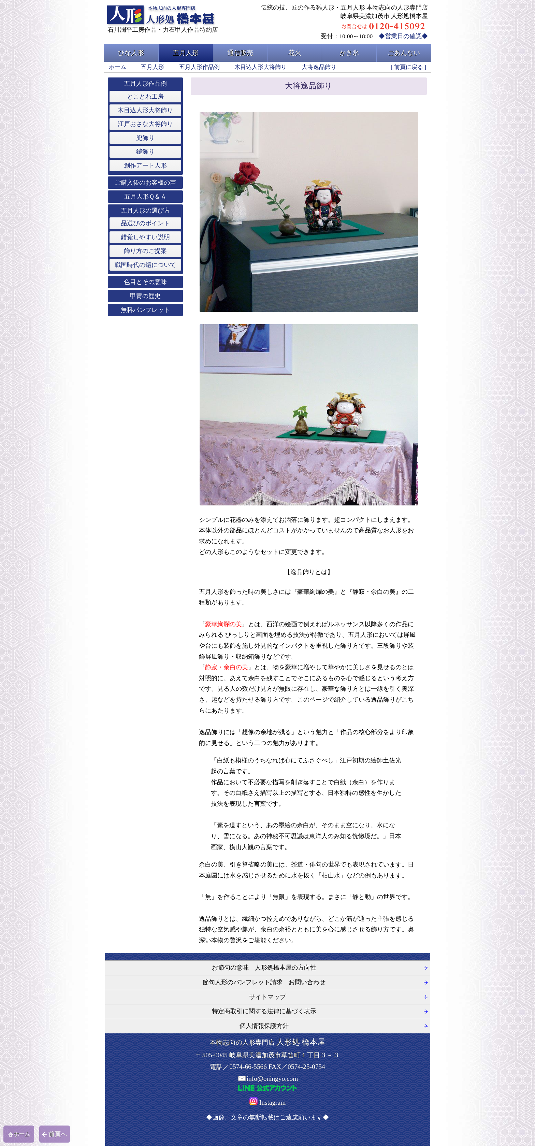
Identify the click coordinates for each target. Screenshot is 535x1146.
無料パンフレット (145, 309)
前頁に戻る (408, 66)
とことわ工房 (145, 96)
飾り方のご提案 (145, 250)
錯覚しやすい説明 (145, 237)
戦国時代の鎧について (145, 264)
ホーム (117, 66)
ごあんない (404, 52)
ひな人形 (131, 52)
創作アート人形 (145, 165)
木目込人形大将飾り (260, 66)
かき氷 (349, 52)
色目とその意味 (145, 281)
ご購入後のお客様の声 (145, 182)
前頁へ (54, 1134)
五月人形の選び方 (145, 210)
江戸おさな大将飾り (145, 123)
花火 (294, 52)
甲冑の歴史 (145, 295)
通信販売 (240, 52)
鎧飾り (145, 151)
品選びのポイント (145, 223)
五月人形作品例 (199, 66)
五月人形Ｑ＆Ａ (145, 196)
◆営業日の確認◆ (403, 36)
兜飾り (145, 137)
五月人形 (186, 52)
